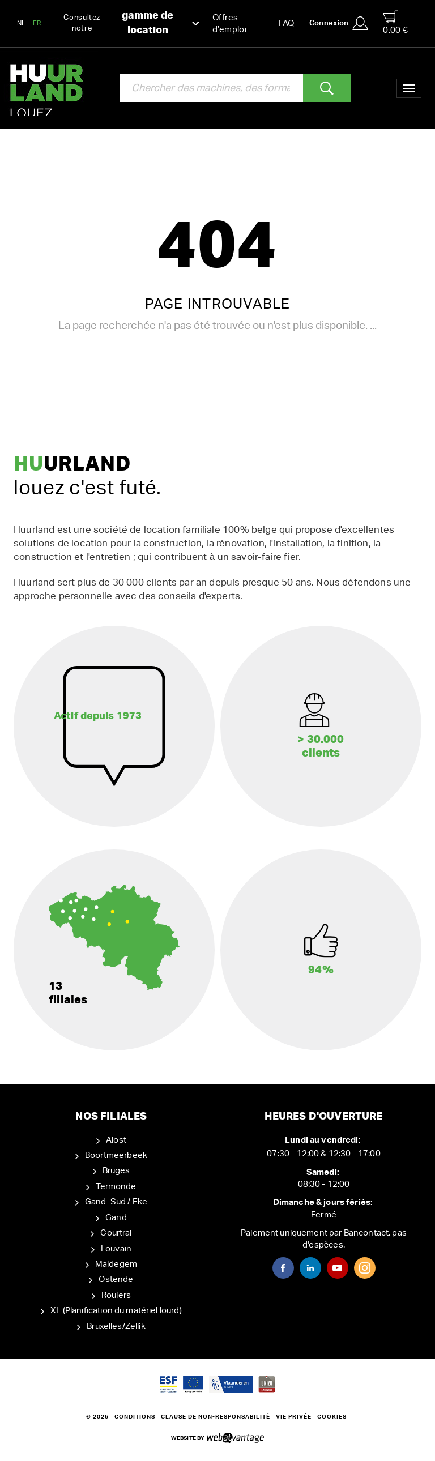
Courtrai (115, 1233)
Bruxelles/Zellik (116, 1326)
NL (21, 23)
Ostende (116, 1279)
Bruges (116, 1171)
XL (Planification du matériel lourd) (115, 1310)
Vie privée (294, 1417)
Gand (116, 1218)
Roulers (116, 1295)
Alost (116, 1140)
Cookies (332, 1417)
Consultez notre (131, 23)
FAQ (287, 23)
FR (37, 23)
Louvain (116, 1249)
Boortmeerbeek (116, 1155)
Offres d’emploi (229, 24)
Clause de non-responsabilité (215, 1417)
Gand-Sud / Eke (116, 1202)
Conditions (134, 1417)
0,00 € (395, 22)
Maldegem (116, 1264)
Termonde (116, 1186)
